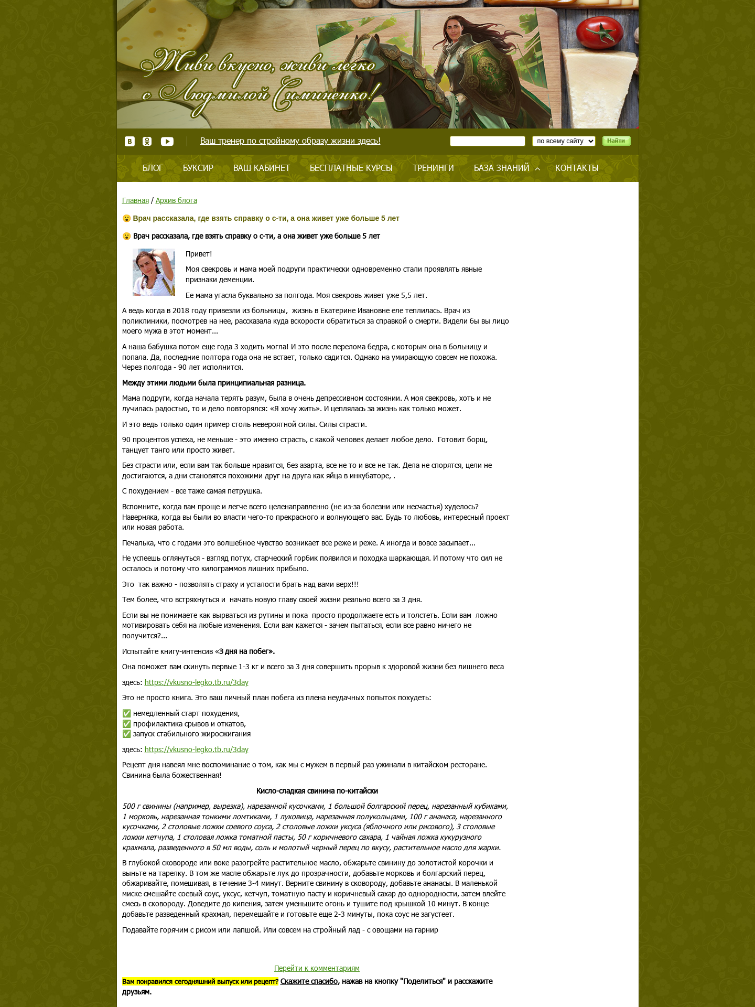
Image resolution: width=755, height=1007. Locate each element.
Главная (135, 200)
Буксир (198, 167)
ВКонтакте (130, 141)
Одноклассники (148, 141)
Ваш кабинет (261, 167)
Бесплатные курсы (351, 167)
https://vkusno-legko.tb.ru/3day (197, 682)
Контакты (577, 167)
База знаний (502, 167)
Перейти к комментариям (317, 968)
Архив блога (176, 200)
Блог (153, 167)
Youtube (167, 141)
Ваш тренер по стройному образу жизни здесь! (290, 140)
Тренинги (433, 167)
